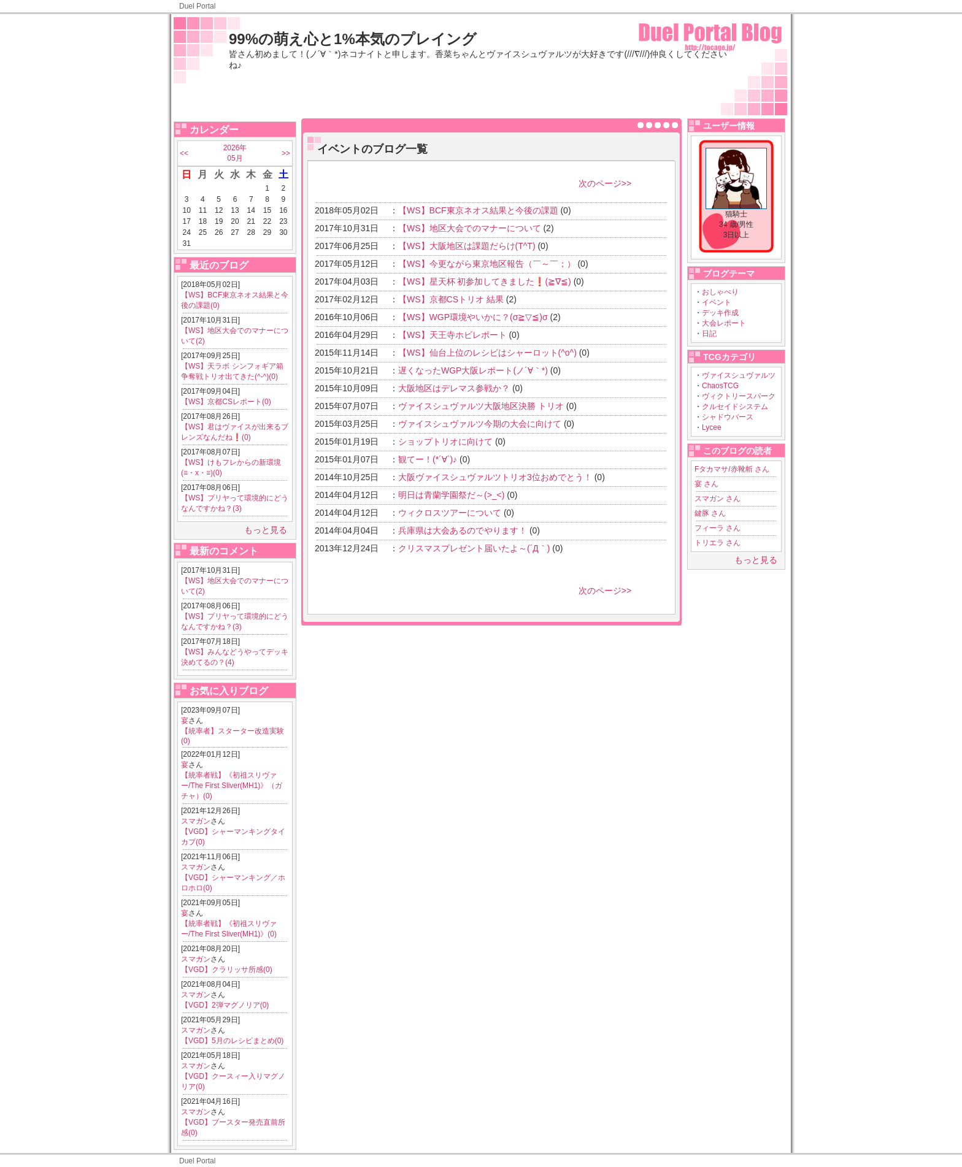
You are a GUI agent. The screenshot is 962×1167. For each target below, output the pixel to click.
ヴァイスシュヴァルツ (738, 375)
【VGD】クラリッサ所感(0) (226, 969)
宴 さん (706, 484)
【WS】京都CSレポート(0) (226, 401)
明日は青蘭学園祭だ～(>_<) (451, 495)
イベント (716, 302)
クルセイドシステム (735, 406)
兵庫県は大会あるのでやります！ (462, 530)
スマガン (195, 821)
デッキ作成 (720, 312)
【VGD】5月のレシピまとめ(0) (232, 1040)
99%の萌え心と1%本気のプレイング (353, 39)
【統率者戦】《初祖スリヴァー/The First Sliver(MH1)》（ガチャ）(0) (231, 785)
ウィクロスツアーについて (449, 513)
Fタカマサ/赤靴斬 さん (732, 469)
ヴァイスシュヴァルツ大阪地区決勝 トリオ (481, 406)
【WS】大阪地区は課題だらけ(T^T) (467, 246)
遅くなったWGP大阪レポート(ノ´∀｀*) (473, 370)
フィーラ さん (718, 528)
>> (286, 153)
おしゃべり (720, 292)
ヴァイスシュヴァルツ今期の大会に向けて (479, 424)
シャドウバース (727, 417)
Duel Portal (197, 6)
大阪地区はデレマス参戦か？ (454, 388)
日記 (709, 333)
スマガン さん (718, 498)
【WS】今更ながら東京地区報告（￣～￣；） (486, 264)
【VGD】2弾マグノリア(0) (225, 1005)
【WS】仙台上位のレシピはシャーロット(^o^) (487, 353)
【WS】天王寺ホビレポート (452, 335)
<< (184, 153)
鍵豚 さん (710, 513)
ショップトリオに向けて (445, 441)
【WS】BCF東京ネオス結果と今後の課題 (478, 210)
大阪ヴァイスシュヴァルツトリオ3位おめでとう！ (495, 477)
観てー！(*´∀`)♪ (427, 459)
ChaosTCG (720, 385)
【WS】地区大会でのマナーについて (469, 228)
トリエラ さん (718, 542)
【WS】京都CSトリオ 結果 (451, 299)
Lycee (711, 427)
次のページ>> (605, 183)
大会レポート (724, 323)
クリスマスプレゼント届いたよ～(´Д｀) (474, 548)
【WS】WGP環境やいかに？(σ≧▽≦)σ (473, 317)
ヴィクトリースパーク (738, 396)
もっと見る (265, 530)
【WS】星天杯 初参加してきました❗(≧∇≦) (484, 281)
